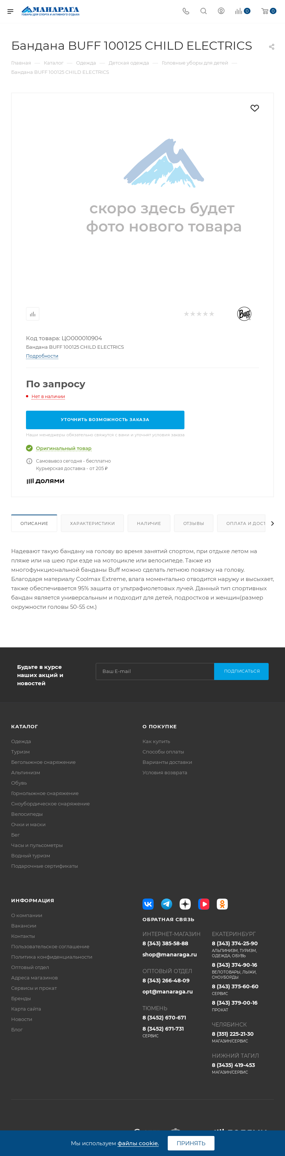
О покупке (159, 726)
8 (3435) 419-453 (243, 1068)
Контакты (23, 936)
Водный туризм (30, 855)
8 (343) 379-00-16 (243, 1006)
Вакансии (23, 926)
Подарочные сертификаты (44, 866)
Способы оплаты (163, 752)
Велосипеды (27, 814)
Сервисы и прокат (34, 988)
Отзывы (193, 523)
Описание (34, 523)
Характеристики (92, 523)
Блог (17, 1029)
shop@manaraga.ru (169, 954)
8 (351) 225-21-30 (243, 1037)
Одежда (21, 741)
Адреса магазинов (34, 978)
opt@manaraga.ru (167, 991)
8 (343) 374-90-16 (243, 971)
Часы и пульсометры (37, 845)
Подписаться (242, 671)
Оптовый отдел (30, 967)
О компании (26, 915)
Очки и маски (28, 824)
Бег (15, 835)
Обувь (19, 783)
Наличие (149, 523)
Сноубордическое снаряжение (50, 804)
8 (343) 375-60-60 (243, 989)
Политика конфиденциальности (51, 957)
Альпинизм (25, 772)
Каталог (24, 726)
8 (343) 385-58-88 (165, 943)
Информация (33, 900)
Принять (191, 1143)
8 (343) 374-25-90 (243, 949)
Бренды (21, 998)
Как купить (156, 741)
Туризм (20, 752)
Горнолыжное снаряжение (45, 793)
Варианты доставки (167, 762)
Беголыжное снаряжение (43, 762)
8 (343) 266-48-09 (166, 980)
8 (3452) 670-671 (164, 1017)
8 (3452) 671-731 (173, 1032)
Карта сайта (26, 1009)
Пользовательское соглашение (50, 946)
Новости (21, 1019)
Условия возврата (164, 772)
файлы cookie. (138, 1143)
